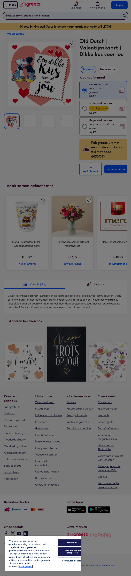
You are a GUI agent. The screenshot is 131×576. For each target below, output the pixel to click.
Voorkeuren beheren (72, 561)
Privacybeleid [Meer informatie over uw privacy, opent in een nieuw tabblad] (25, 566)
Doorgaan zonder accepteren (72, 551)
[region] (43, 553)
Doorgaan (72, 542)
